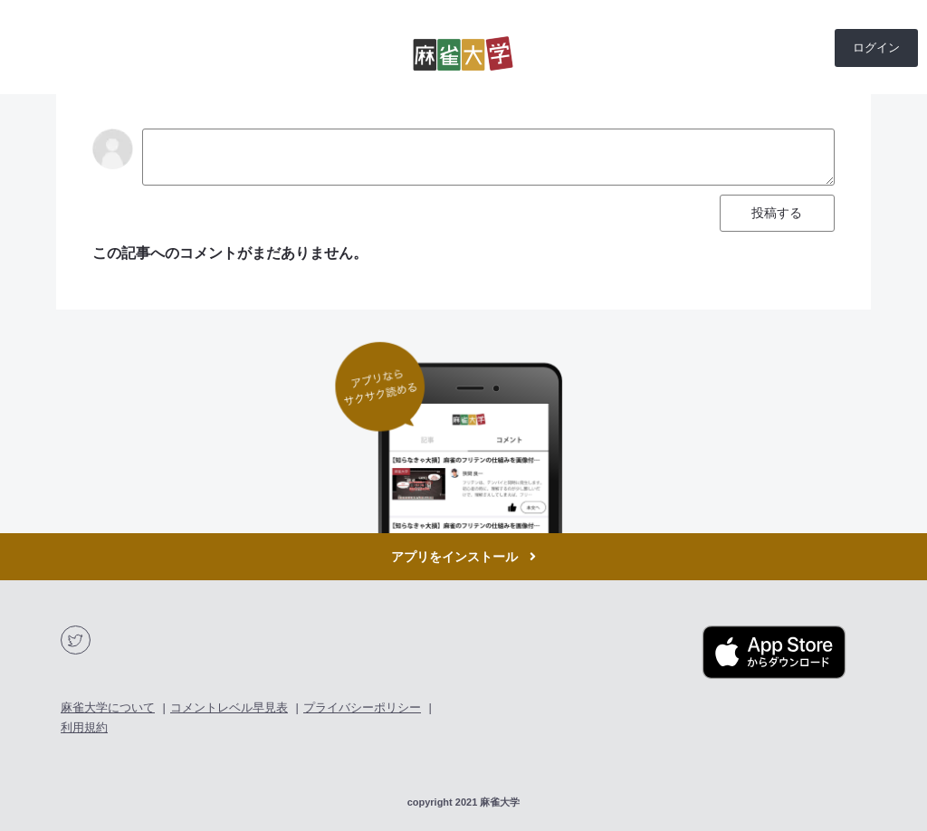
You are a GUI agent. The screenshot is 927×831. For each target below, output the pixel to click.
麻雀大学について (108, 707)
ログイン (876, 47)
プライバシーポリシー (362, 707)
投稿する (776, 212)
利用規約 (84, 727)
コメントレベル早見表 (229, 707)
